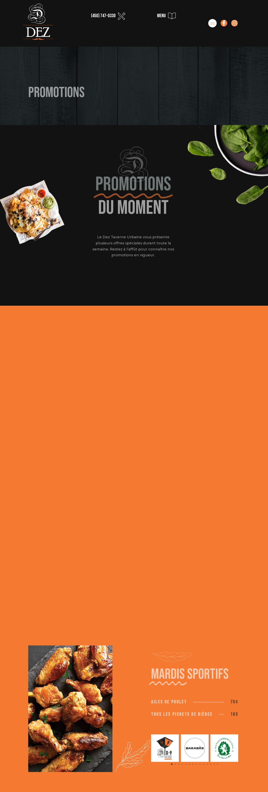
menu (161, 16)
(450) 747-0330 (103, 16)
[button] (171, 758)
